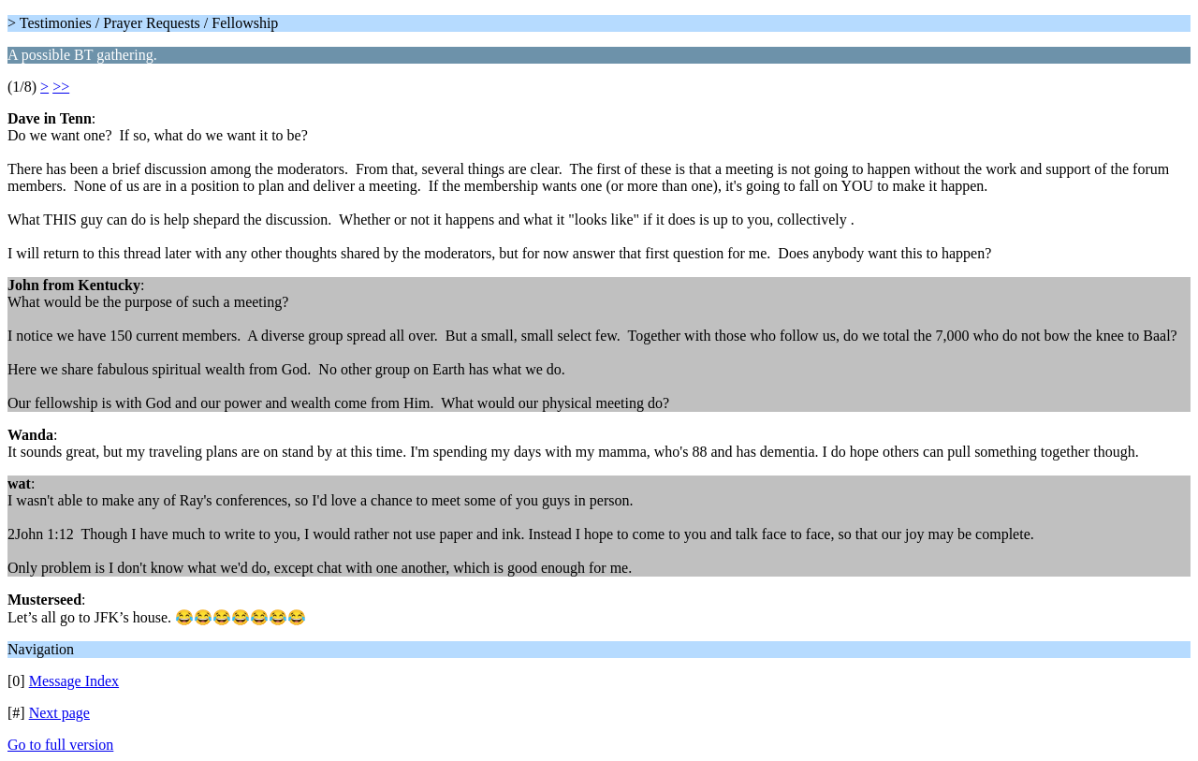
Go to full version (60, 745)
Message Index (74, 681)
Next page (59, 713)
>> (60, 87)
